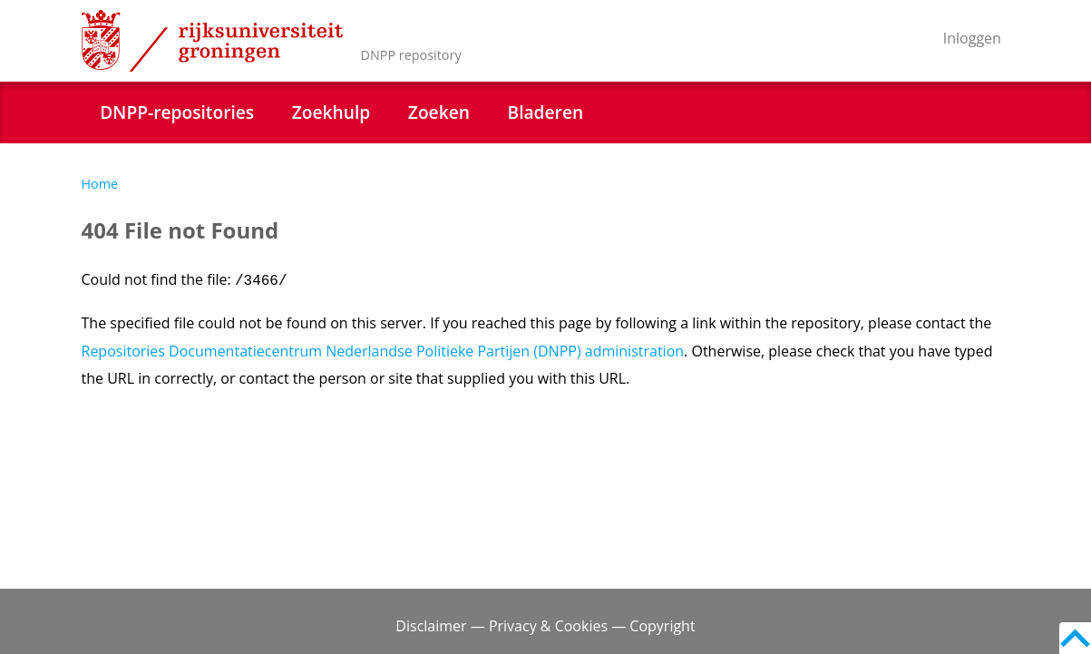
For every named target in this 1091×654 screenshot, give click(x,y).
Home (100, 183)
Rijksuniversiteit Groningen (212, 41)
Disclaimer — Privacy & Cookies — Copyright (545, 626)
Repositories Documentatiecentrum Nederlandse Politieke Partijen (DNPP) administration (383, 351)
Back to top (1075, 638)
